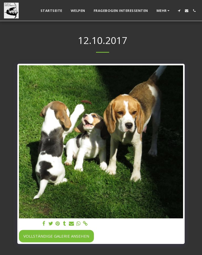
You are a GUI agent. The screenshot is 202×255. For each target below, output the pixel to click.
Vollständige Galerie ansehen (56, 236)
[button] (179, 10)
